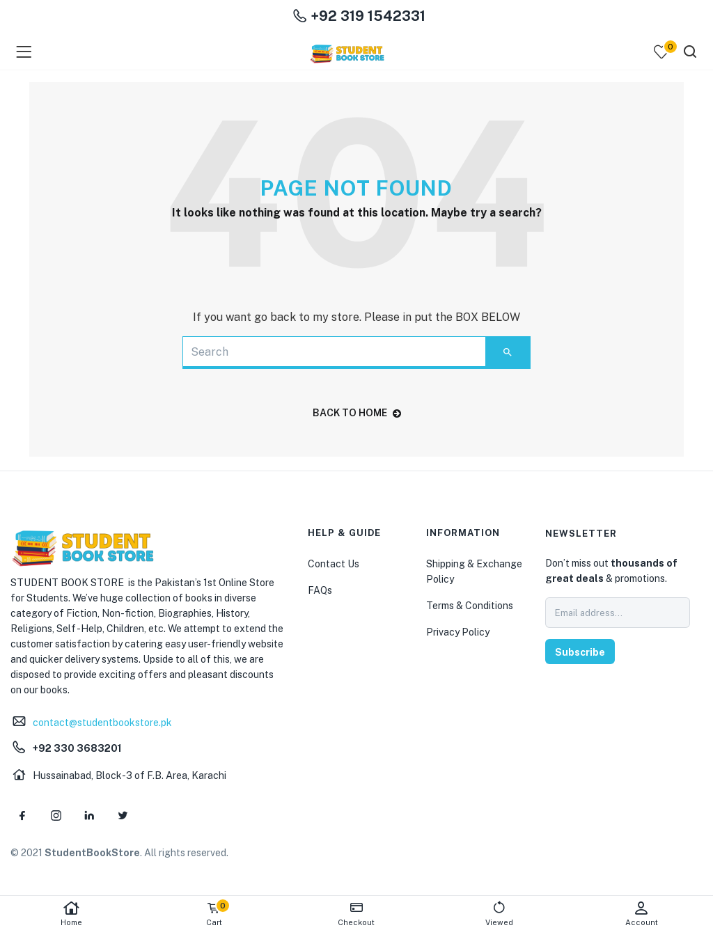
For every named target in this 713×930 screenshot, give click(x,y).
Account (641, 914)
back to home (357, 412)
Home (71, 914)
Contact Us (333, 563)
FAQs (320, 590)
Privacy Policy (457, 632)
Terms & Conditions (469, 605)
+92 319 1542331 (359, 16)
